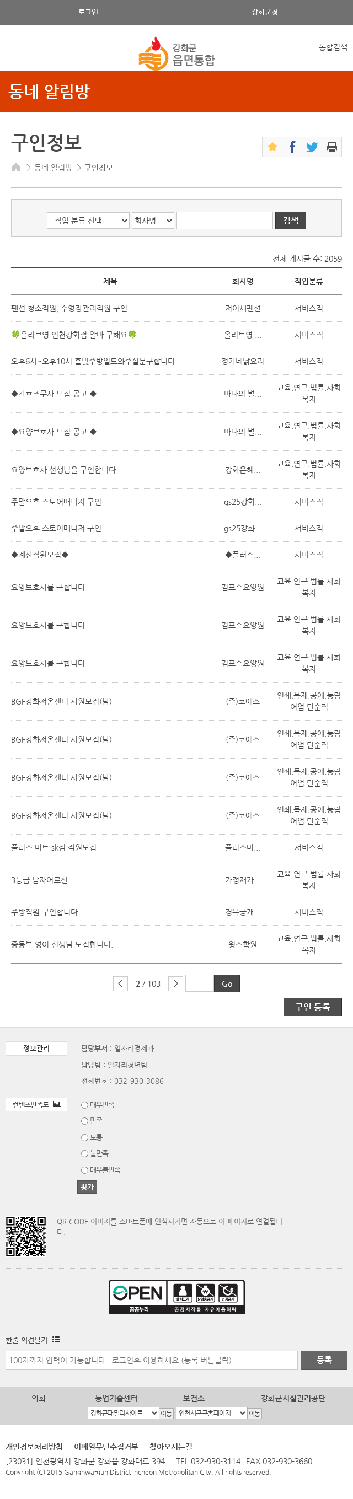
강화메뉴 (18, 53)
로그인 (88, 12)
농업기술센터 (116, 1398)
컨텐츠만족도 (36, 1104)
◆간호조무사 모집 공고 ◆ (55, 393)
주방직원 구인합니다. (45, 911)
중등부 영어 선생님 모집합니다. (62, 944)
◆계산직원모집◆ (39, 554)
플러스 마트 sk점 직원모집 (54, 847)
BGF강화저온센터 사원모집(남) (61, 701)
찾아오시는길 (170, 1446)
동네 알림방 (49, 91)
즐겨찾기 (272, 147)
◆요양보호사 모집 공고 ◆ (55, 431)
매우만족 (102, 1104)
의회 (38, 1398)
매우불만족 (105, 1169)
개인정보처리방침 (34, 1446)
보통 (96, 1137)
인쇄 (331, 147)
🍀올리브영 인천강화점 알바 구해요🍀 (74, 334)
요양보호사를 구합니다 (48, 587)
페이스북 (292, 147)
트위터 (312, 147)
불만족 (99, 1153)
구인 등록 (312, 1007)
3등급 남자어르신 (39, 879)
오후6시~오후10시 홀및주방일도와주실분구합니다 (93, 361)
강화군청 (265, 12)
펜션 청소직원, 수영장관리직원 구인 (69, 308)
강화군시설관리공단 (293, 1398)
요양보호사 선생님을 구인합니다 (63, 469)
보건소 (194, 1398)
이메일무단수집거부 (106, 1446)
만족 (96, 1120)
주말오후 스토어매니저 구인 (56, 501)
